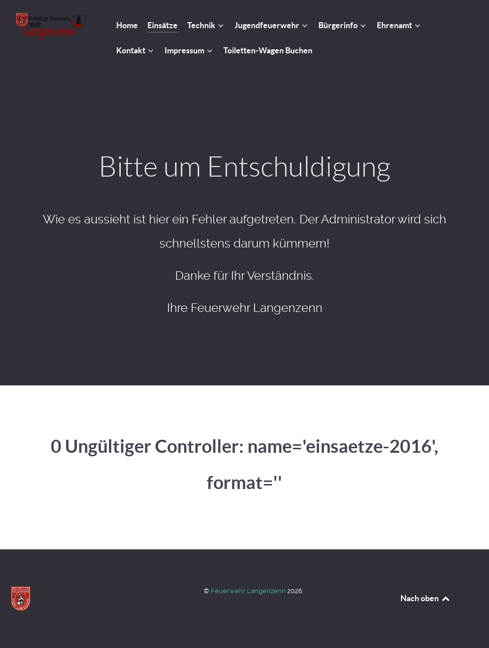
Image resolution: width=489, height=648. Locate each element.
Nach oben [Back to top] (425, 598)
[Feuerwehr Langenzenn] (51, 26)
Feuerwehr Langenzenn (249, 591)
